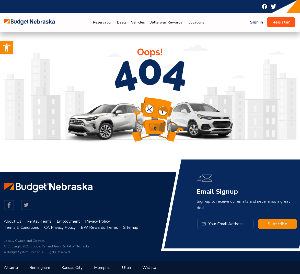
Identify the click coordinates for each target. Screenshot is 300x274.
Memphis (102, 267)
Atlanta (11, 267)
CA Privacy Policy (60, 227)
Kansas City (72, 267)
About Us (12, 221)
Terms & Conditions (21, 227)
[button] (6, 47)
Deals (121, 22)
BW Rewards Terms (99, 227)
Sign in (256, 22)
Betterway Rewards (165, 22)
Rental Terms (39, 221)
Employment (68, 221)
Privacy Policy (97, 221)
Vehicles (138, 22)
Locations (196, 22)
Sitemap (130, 227)
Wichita (149, 267)
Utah (126, 267)
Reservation (102, 22)
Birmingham (39, 267)
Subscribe (277, 224)
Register (281, 22)
